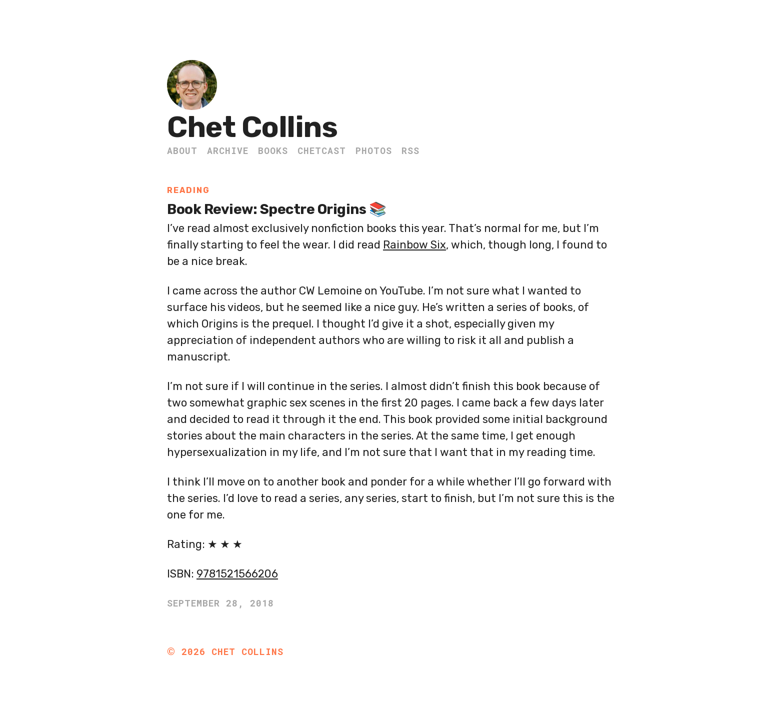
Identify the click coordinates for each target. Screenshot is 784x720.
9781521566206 (237, 573)
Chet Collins (252, 127)
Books (273, 150)
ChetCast (322, 150)
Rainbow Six (414, 245)
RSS (411, 150)
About (182, 150)
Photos (374, 150)
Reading (188, 190)
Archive (227, 150)
